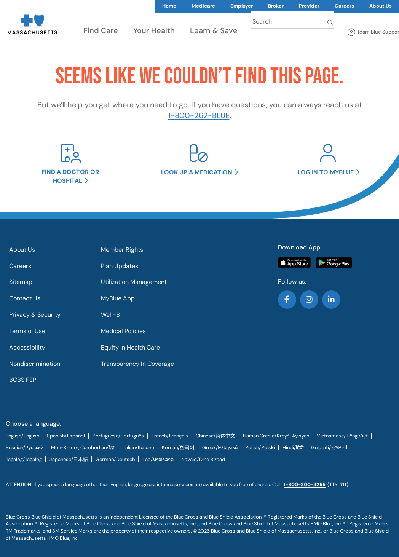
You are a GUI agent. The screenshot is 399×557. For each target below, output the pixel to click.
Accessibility (27, 347)
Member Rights (122, 250)
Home (169, 6)
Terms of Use (27, 331)
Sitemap (20, 282)
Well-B (110, 315)
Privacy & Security (35, 315)
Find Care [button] (100, 30)
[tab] (66, 436)
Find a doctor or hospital (70, 176)
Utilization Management (134, 282)
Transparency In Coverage (137, 364)
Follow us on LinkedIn (331, 299)
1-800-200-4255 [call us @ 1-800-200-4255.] (305, 484)
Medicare (203, 6)
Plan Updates (119, 266)
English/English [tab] (22, 436)
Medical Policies (123, 331)
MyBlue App (118, 298)
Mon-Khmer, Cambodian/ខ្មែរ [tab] (83, 447)
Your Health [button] (154, 30)
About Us (22, 250)
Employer (241, 6)
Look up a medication (196, 172)
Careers (344, 6)
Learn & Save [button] (214, 30)
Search (331, 22)
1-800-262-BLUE (199, 115)
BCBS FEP (22, 380)
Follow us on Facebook (287, 299)
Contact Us (24, 298)
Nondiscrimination (34, 364)
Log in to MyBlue (326, 172)
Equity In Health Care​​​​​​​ (130, 347)
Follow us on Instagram (309, 299)
